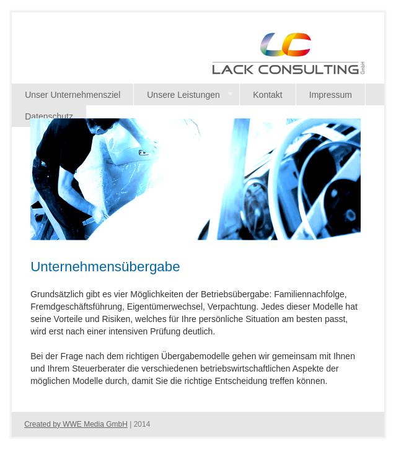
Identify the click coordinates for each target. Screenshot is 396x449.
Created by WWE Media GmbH (76, 424)
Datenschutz (49, 116)
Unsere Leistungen (183, 95)
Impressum (330, 95)
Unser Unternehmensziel (72, 95)
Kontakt (267, 95)
